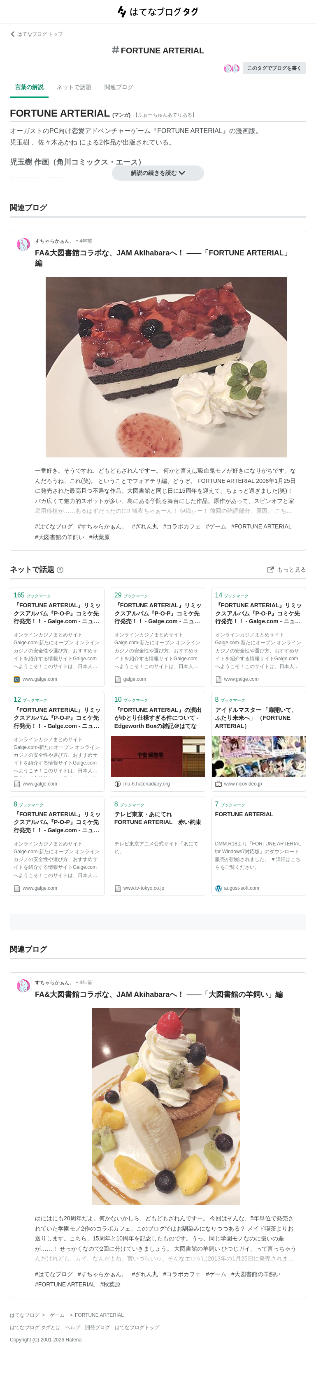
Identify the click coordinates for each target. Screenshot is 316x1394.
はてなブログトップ (137, 1327)
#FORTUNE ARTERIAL (261, 526)
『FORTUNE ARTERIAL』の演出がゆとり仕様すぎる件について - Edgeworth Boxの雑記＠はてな (158, 718)
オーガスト (26, 130)
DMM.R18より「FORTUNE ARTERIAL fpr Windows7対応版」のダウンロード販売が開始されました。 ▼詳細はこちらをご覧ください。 (258, 855)
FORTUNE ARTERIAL (190, 130)
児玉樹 (20, 142)
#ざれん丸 (145, 526)
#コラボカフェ (182, 526)
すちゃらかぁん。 (54, 241)
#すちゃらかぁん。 (102, 526)
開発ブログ (97, 1327)
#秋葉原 (99, 537)
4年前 (85, 241)
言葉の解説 (29, 87)
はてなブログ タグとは (35, 1327)
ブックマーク (32, 595)
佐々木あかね (57, 142)
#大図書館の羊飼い (59, 537)
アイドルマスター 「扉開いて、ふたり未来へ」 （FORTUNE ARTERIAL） (256, 718)
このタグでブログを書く (274, 68)
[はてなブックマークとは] (60, 569)
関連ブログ (119, 87)
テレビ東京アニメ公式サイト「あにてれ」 (156, 847)
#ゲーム (216, 526)
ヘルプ (72, 1327)
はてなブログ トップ (36, 34)
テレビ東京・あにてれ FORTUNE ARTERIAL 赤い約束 (158, 818)
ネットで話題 (74, 87)
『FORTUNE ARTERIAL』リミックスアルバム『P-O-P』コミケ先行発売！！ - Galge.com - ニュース (57, 614)
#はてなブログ (54, 526)
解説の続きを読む (158, 173)
